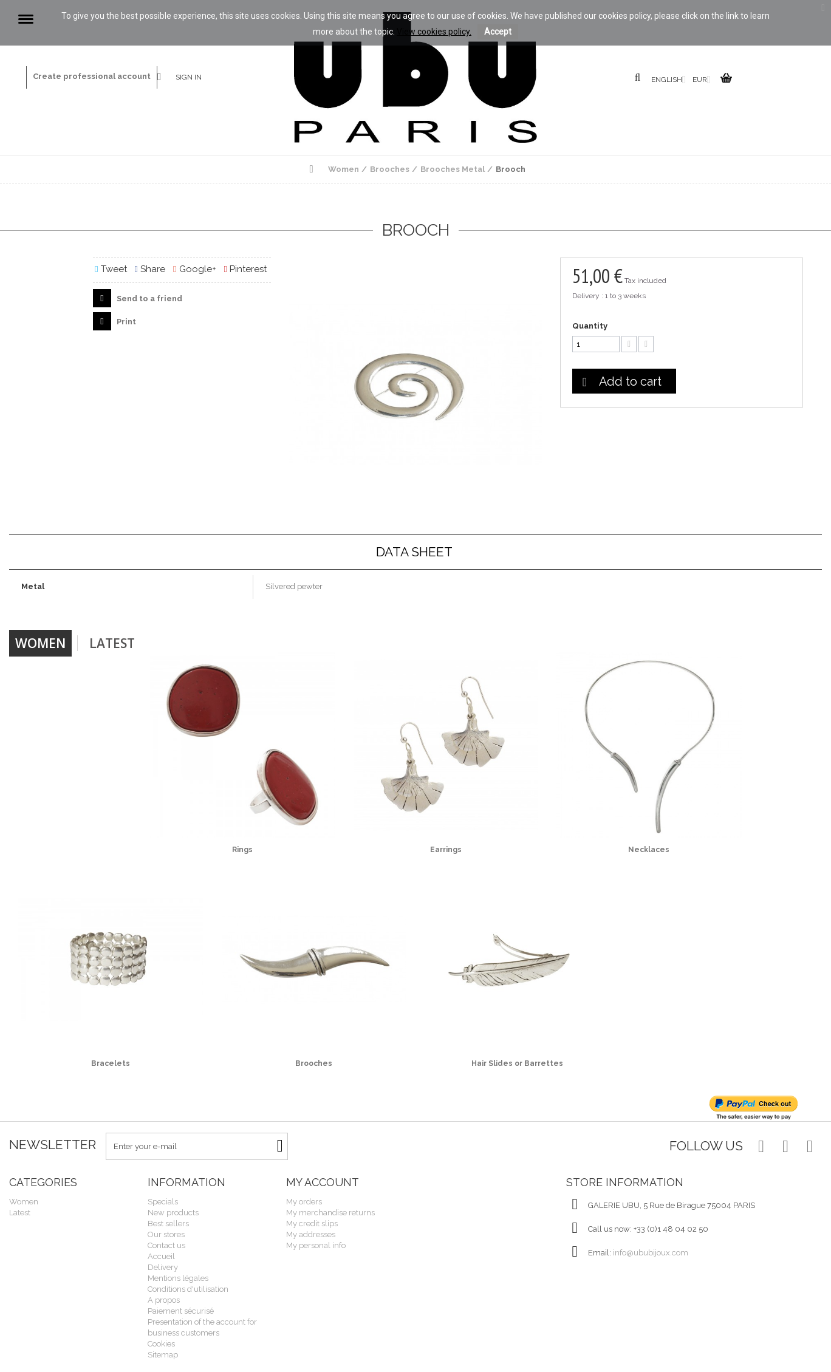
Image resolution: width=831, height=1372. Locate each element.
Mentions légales (178, 1278)
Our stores (166, 1234)
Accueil (161, 1256)
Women (40, 643)
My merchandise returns (330, 1212)
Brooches (313, 1063)
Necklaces (648, 849)
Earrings (446, 849)
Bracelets (110, 1063)
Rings (242, 849)
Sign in (189, 77)
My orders (304, 1201)
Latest (112, 643)
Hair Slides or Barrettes (517, 1063)
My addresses (310, 1234)
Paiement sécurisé (181, 1311)
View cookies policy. (434, 31)
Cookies (161, 1343)
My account (322, 1182)
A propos (164, 1300)
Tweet (110, 269)
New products (173, 1212)
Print (125, 321)
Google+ (194, 269)
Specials (163, 1201)
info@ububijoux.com (650, 1252)
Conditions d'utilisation (188, 1289)
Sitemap (163, 1354)
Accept (497, 31)
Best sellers (168, 1223)
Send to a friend (148, 298)
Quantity (589, 325)
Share (150, 269)
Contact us (166, 77)
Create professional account (92, 76)
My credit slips (312, 1223)
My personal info (316, 1245)
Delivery (163, 1267)
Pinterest (245, 269)
